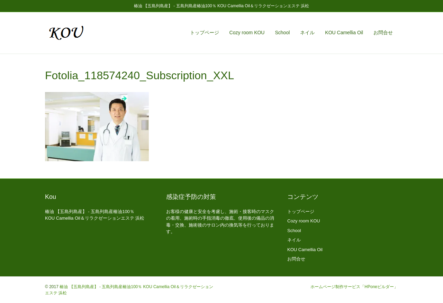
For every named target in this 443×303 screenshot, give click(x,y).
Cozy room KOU (247, 32)
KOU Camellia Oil (344, 32)
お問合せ (383, 32)
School (282, 32)
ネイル (307, 32)
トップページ (204, 32)
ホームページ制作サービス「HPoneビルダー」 (354, 286)
